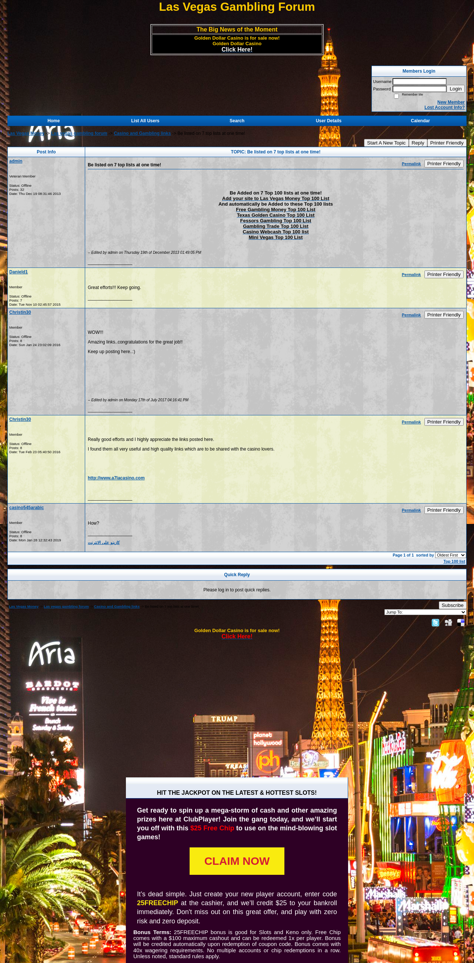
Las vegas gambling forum (79, 133)
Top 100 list (454, 561)
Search (237, 120)
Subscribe (453, 605)
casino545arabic (26, 507)
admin (15, 161)
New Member (451, 102)
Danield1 (18, 272)
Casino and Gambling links (142, 133)
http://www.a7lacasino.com (116, 478)
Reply (418, 143)
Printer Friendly (447, 143)
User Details (328, 120)
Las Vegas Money (25, 133)
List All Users (145, 120)
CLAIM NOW (237, 861)
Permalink (411, 164)
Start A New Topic (386, 143)
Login (456, 89)
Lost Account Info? (444, 107)
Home (53, 120)
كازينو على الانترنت (104, 542)
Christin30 (20, 312)
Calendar (420, 120)
